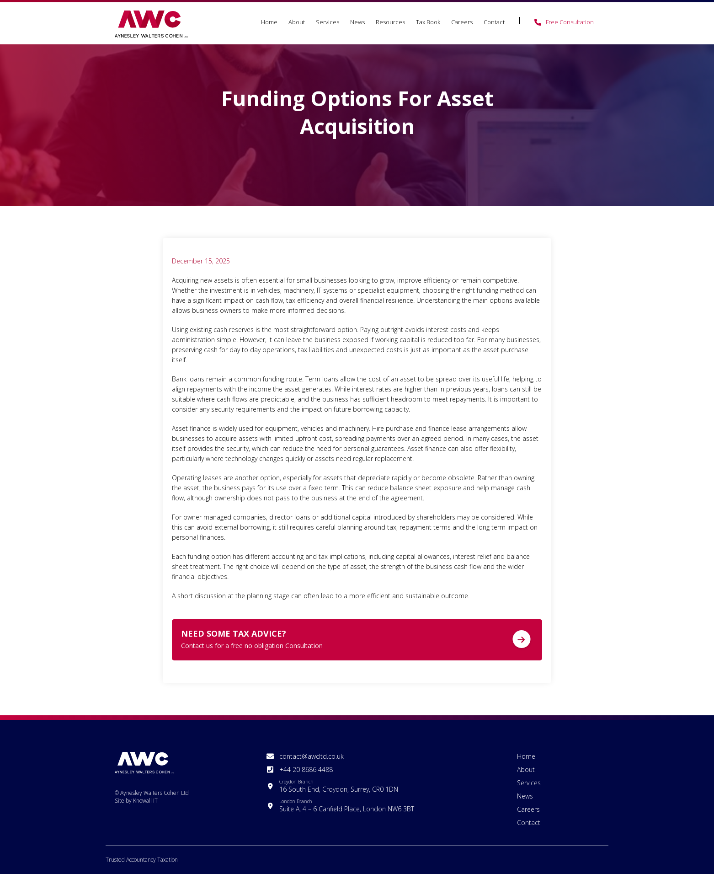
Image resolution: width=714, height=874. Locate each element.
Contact (494, 22)
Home (269, 22)
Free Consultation (570, 22)
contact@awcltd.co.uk (311, 756)
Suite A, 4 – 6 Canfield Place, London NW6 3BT (346, 805)
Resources (390, 22)
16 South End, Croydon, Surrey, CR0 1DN (338, 786)
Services (327, 22)
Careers (462, 22)
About (296, 22)
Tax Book (428, 22)
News (357, 22)
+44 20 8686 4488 (306, 769)
